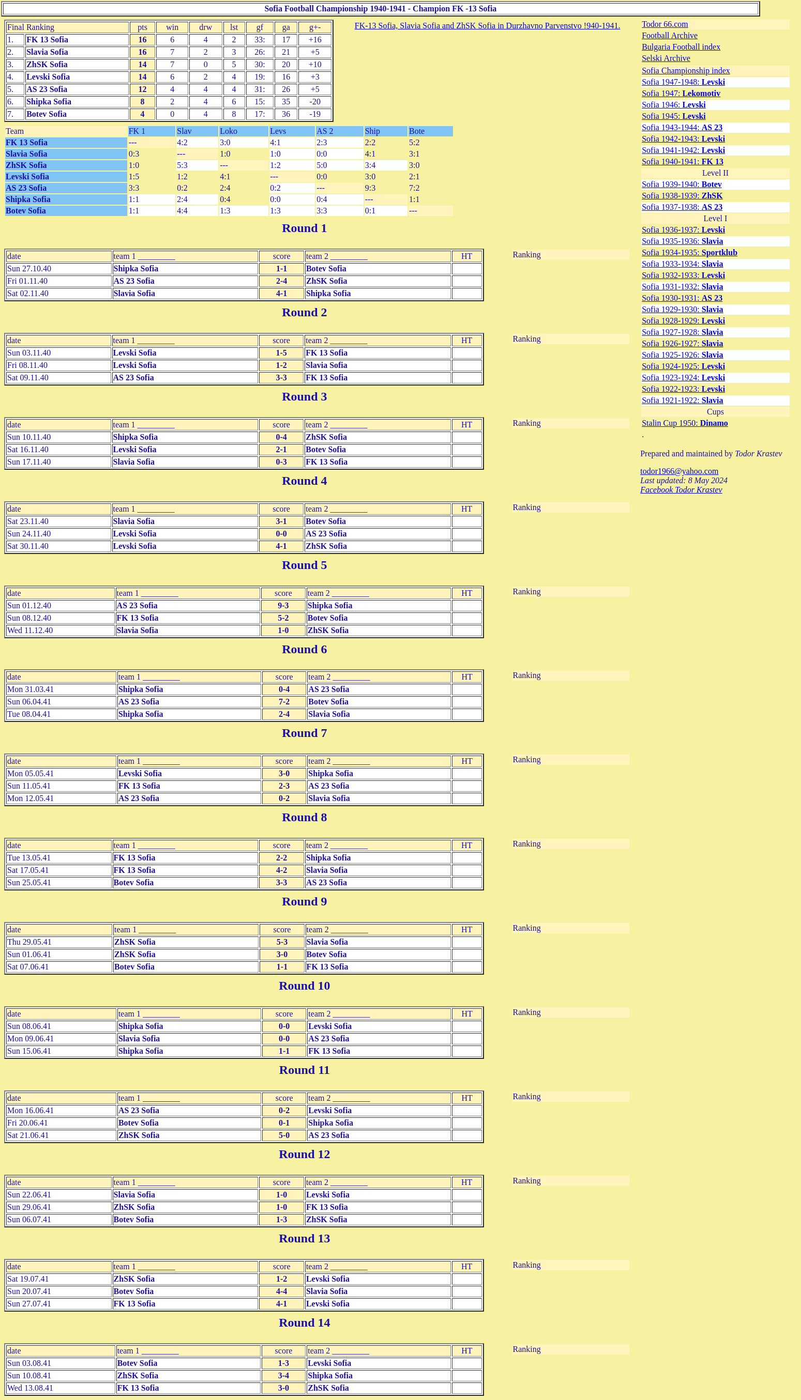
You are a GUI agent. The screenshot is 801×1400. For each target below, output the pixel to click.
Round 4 (304, 480)
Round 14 (304, 1322)
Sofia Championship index (686, 70)
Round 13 (304, 1238)
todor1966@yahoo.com (679, 471)
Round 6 (304, 649)
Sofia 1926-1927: (682, 343)
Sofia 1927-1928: (682, 332)
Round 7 (304, 733)
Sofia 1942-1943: (683, 138)
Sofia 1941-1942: (683, 150)
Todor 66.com (665, 24)
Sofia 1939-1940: (682, 184)
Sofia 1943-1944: (682, 127)
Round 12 (304, 1154)
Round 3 (304, 396)
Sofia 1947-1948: (683, 82)
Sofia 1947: (681, 93)
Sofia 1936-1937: (683, 229)
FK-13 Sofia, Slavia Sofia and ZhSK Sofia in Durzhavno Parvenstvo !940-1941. (488, 25)
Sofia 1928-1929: (683, 320)
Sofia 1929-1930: (682, 309)
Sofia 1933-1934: (682, 263)
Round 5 (304, 565)
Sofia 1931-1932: (682, 286)
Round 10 (304, 985)
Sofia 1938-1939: (682, 195)
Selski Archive (666, 58)
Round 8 (304, 817)
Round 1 (304, 228)
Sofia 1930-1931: (682, 298)
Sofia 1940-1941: (682, 161)
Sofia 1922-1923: (683, 388)
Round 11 (304, 1069)
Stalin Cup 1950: (685, 423)
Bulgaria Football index (681, 46)
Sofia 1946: (674, 104)
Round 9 (304, 901)
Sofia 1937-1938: (682, 207)
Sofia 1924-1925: (683, 366)
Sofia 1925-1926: (682, 354)
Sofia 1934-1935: (689, 252)
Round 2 (304, 312)
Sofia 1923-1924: (683, 377)
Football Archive (670, 35)
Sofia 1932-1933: (683, 275)
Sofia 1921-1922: (682, 400)
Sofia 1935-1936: (682, 241)
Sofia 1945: (674, 116)
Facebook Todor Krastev (681, 489)
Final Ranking (30, 27)
